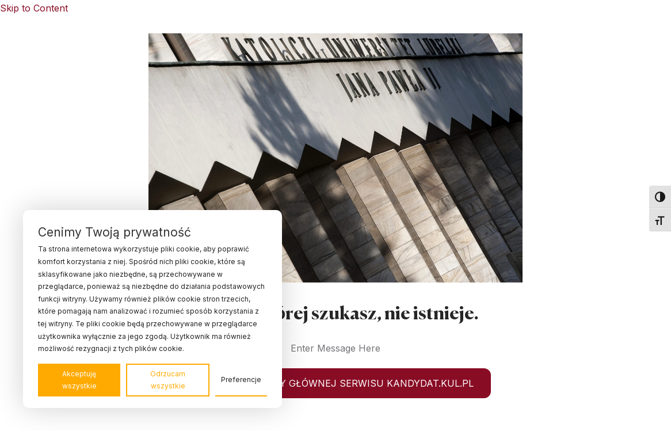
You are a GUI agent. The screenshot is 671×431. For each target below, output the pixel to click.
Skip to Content (34, 8)
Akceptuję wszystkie (79, 380)
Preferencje (241, 379)
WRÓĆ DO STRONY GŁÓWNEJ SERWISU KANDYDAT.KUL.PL (335, 383)
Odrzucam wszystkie (167, 380)
